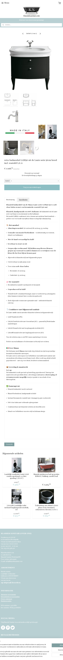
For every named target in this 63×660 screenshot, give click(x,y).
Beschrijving (10, 200)
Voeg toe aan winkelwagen (32, 187)
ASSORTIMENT (13, 576)
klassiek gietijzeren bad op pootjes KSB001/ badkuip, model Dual (46, 475)
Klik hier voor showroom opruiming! (31, 20)
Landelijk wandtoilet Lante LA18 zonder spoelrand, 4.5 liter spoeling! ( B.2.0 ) (16, 476)
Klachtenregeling (6, 601)
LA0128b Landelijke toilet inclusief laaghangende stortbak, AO (16, 508)
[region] (18, 643)
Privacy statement (6, 599)
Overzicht (9, 444)
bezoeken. (11, 583)
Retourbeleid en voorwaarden (10, 597)
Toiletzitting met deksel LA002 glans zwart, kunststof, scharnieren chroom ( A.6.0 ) (46, 508)
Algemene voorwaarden (8, 594)
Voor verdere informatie (8, 559)
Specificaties (23, 200)
